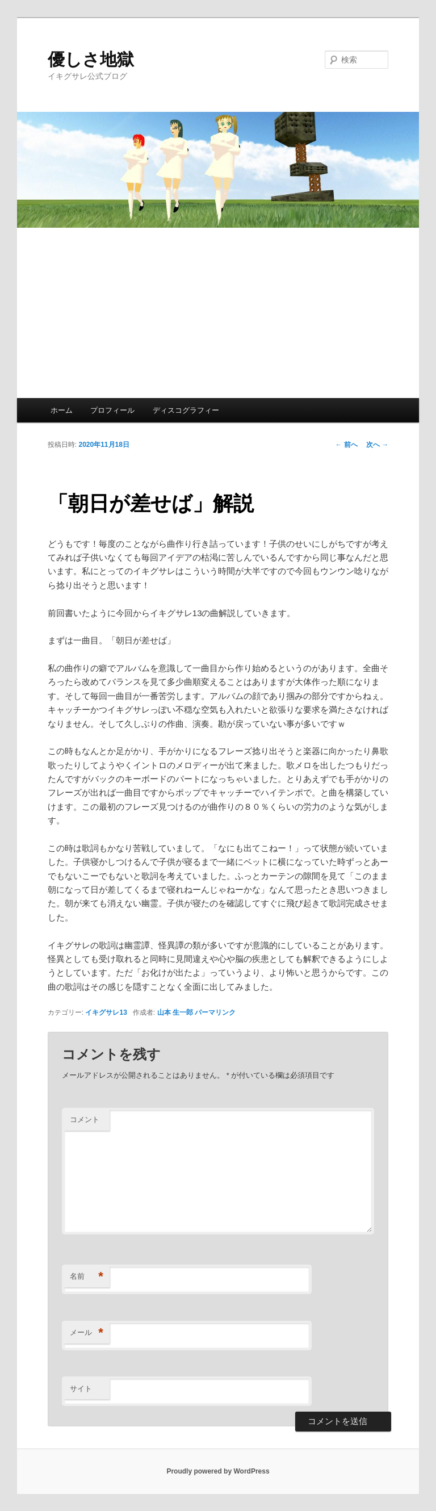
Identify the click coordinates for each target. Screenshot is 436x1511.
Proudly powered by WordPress (217, 1471)
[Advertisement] (218, 312)
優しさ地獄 (91, 59)
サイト (81, 1388)
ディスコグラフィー (186, 410)
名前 (86, 1277)
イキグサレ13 (106, 1012)
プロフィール (112, 410)
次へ (377, 445)
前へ (347, 445)
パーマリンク (215, 1012)
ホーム (62, 410)
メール (86, 1333)
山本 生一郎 (175, 1012)
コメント (84, 1119)
